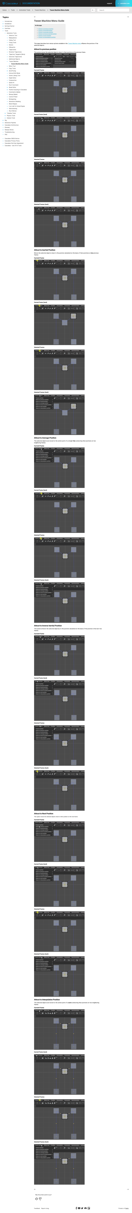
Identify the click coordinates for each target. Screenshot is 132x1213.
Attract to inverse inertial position (47, 34)
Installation (8, 23)
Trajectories (12, 49)
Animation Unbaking (15, 101)
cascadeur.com (125, 3)
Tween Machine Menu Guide (19, 64)
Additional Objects (14, 59)
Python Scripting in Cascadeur (18, 89)
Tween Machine (40, 10)
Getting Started (9, 26)
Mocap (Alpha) (13, 94)
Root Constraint (13, 85)
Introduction (8, 21)
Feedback (37, 1208)
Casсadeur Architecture (12, 125)
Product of (123, 1208)
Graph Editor (12, 78)
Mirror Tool (12, 66)
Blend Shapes (13, 104)
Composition (12, 80)
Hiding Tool (12, 40)
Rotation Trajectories (15, 52)
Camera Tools (11, 118)
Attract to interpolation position (47, 37)
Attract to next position (44, 35)
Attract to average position (45, 32)
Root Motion (12, 111)
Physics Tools (11, 115)
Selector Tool (13, 35)
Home (5, 10)
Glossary (7, 127)
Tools (13, 10)
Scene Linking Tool (14, 75)
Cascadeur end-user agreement (14, 143)
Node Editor (12, 87)
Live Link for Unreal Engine (17, 106)
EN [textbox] (92, 10)
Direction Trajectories (15, 56)
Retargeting (12, 99)
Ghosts (11, 45)
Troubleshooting (9, 132)
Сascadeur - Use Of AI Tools (13, 145)
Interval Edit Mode (14, 73)
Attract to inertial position (45, 30)
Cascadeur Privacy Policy (12, 141)
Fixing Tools (12, 42)
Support (109, 3)
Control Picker (13, 97)
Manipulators (13, 38)
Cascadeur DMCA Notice (12, 138)
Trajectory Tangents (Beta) (17, 54)
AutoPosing (12, 71)
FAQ (6, 134)
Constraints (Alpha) (14, 92)
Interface (7, 28)
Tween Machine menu (74, 43)
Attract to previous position (45, 28)
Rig (6, 120)
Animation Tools (24, 10)
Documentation (31, 3)
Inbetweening (13, 108)
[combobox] (93, 10)
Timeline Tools (11, 113)
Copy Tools (12, 68)
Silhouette (12, 47)
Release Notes (9, 130)
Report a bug (45, 1208)
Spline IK (11, 82)
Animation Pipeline (10, 122)
